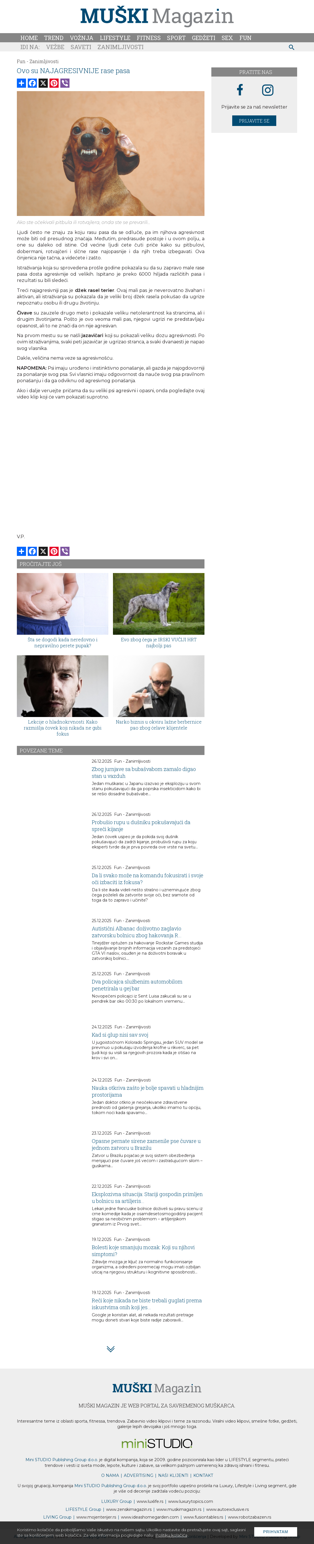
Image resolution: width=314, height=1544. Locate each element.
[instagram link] (267, 90)
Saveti (81, 47)
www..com (190, 1501)
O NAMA (110, 1475)
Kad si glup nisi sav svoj (120, 1034)
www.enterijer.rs (96, 1517)
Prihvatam (275, 1531)
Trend (53, 37)
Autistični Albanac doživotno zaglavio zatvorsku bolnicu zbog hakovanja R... (137, 932)
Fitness (149, 37)
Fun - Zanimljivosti (132, 761)
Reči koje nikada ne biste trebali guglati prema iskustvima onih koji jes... (147, 1304)
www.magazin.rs (129, 1509)
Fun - (22, 61)
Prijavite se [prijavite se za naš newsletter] (254, 121)
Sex (227, 37)
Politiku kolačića (171, 1535)
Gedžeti (203, 37)
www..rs (150, 1501)
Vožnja (82, 37)
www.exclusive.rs (227, 1509)
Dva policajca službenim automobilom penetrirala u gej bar (137, 985)
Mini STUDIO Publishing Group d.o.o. (61, 1459)
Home (29, 37)
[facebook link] (240, 90)
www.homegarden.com (150, 1517)
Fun (245, 37)
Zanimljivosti (121, 47)
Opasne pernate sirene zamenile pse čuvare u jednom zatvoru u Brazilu (146, 1144)
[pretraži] (291, 48)
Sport (176, 37)
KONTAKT (203, 1475)
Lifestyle (115, 37)
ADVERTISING (138, 1475)
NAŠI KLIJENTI (173, 1475)
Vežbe (55, 47)
